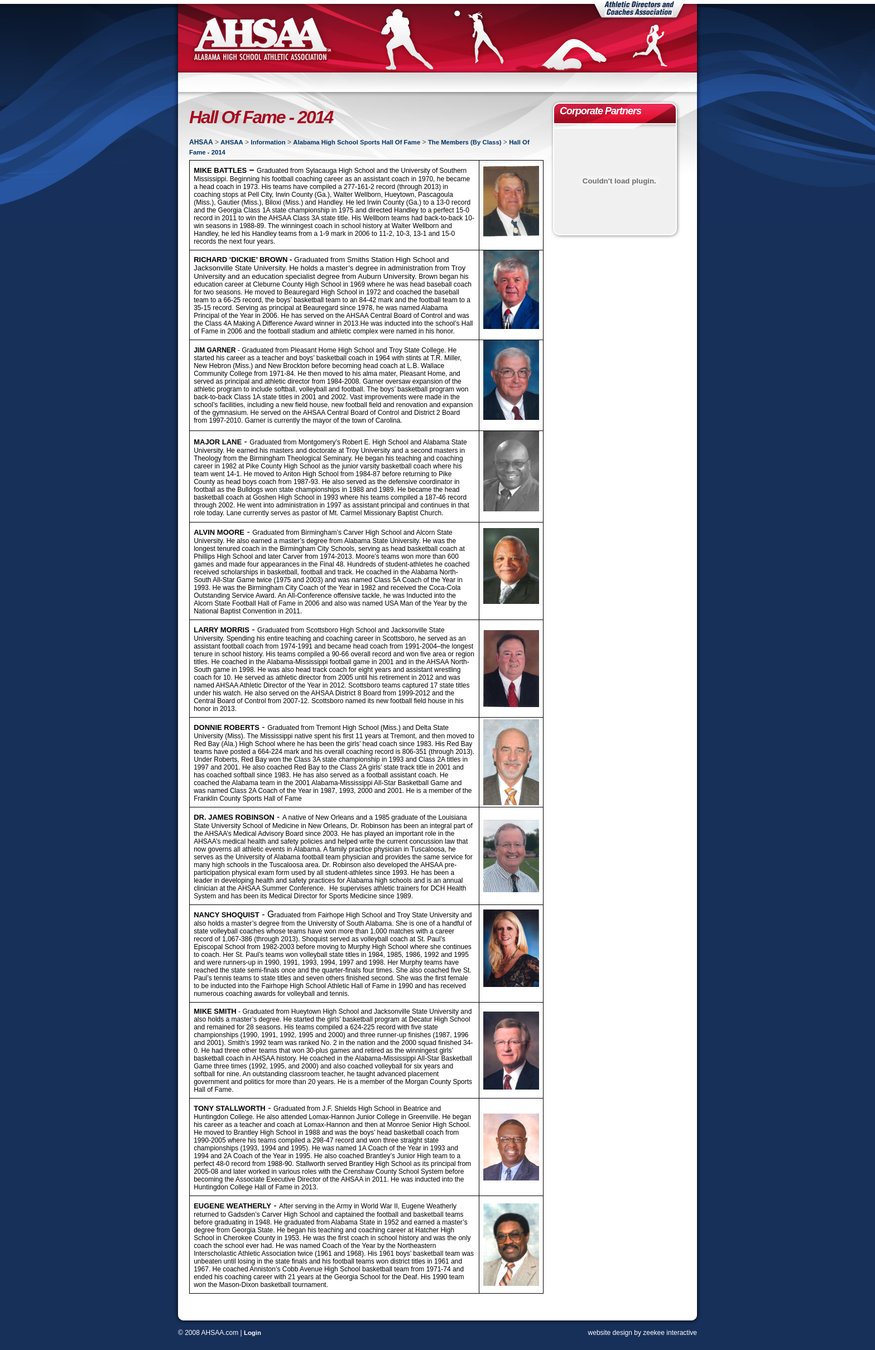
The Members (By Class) (465, 142)
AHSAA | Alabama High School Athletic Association (261, 38)
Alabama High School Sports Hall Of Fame (356, 142)
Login (252, 1332)
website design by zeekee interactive (642, 1333)
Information (268, 142)
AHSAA (201, 142)
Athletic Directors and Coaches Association (639, 9)
